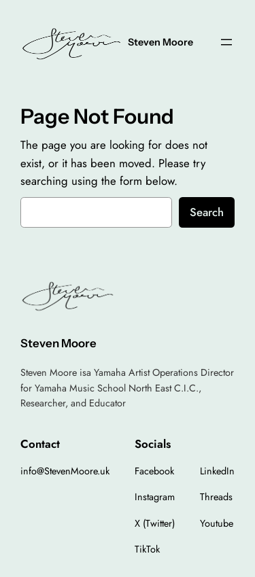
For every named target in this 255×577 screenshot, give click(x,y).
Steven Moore (160, 42)
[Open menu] (226, 42)
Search (207, 212)
